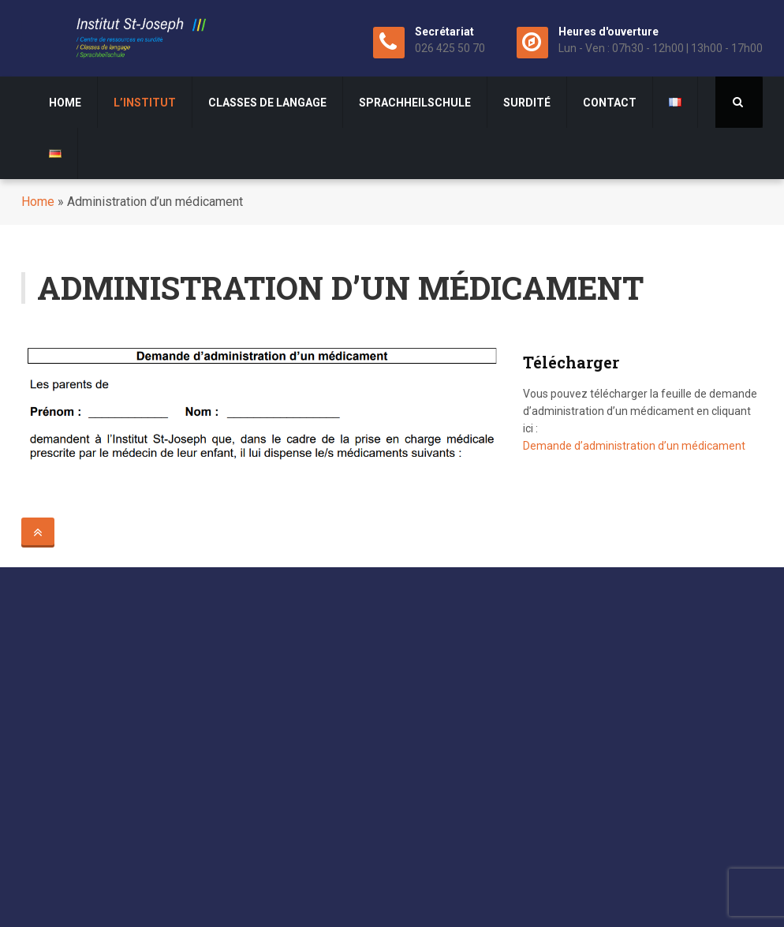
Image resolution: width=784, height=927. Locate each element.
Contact (610, 102)
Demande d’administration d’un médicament (634, 445)
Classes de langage (267, 102)
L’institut (145, 102)
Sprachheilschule (415, 102)
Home (65, 102)
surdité (527, 102)
